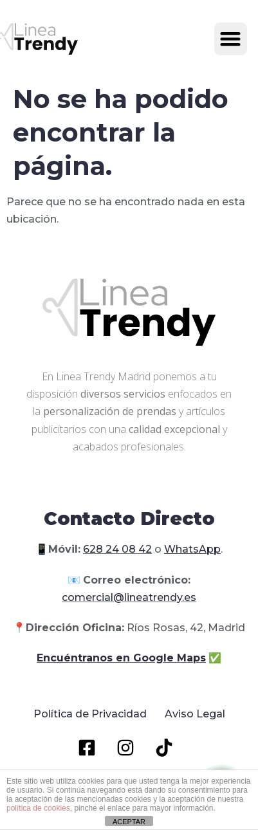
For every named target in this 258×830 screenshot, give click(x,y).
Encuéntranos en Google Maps (121, 658)
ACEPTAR (129, 821)
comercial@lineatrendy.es (129, 597)
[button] (230, 39)
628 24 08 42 (117, 549)
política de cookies (38, 808)
